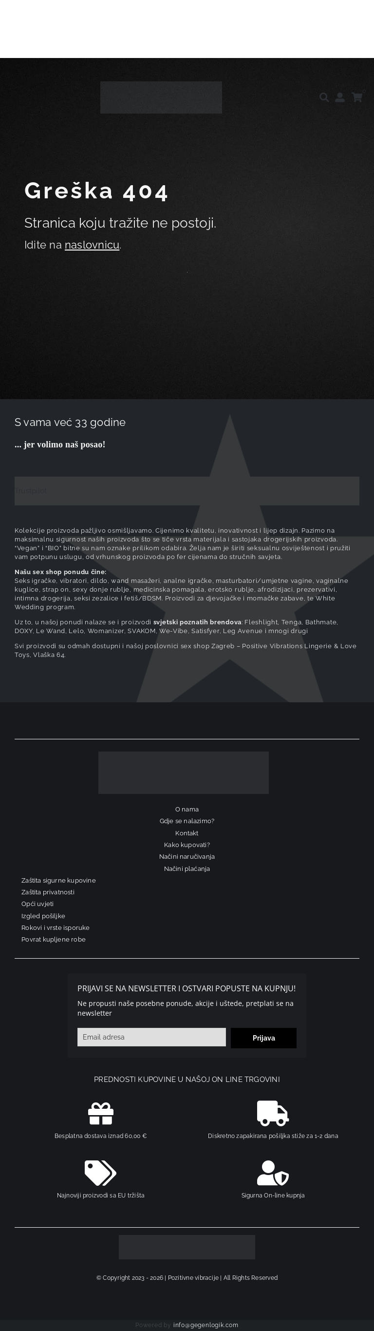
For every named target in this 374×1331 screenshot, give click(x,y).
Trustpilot (31, 490)
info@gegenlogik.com (206, 1325)
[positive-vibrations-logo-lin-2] (161, 84)
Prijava (264, 1038)
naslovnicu (92, 244)
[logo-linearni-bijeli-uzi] (183, 755)
